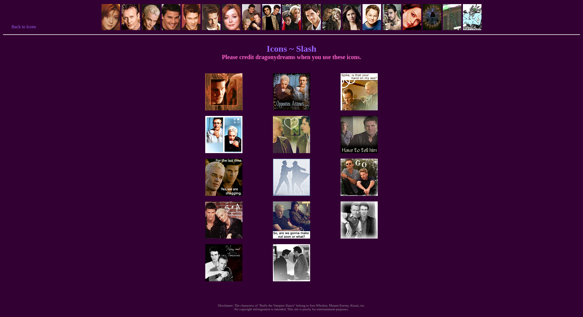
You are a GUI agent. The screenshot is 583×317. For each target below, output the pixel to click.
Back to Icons (24, 26)
